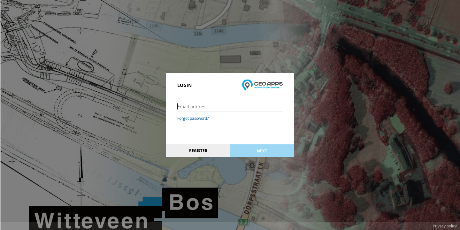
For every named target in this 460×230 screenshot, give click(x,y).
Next (262, 150)
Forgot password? (193, 118)
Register (198, 150)
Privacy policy (445, 225)
